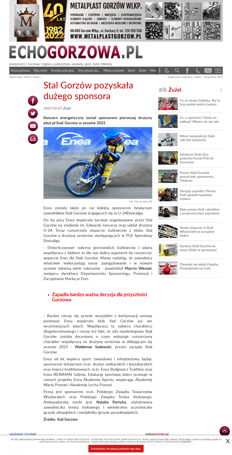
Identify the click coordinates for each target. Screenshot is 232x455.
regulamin (16, 434)
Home (27, 77)
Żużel (36, 77)
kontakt (31, 434)
